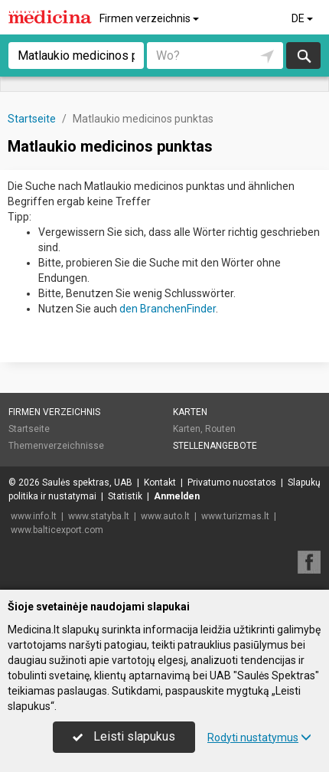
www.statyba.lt (98, 516)
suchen (303, 55)
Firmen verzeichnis (150, 18)
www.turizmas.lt (235, 516)
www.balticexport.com (57, 530)
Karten (190, 412)
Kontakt (160, 482)
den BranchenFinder (167, 309)
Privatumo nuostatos (231, 482)
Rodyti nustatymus (259, 737)
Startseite (29, 429)
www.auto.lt (165, 516)
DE (303, 18)
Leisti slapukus (124, 736)
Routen (220, 429)
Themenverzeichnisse (56, 445)
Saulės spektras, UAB (87, 482)
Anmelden (177, 496)
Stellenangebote (215, 445)
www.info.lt (34, 516)
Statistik (125, 496)
